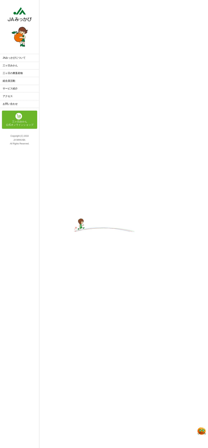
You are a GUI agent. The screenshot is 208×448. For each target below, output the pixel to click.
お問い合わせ (10, 103)
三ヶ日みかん (10, 65)
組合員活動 (9, 80)
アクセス (8, 96)
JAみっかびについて (14, 57)
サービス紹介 (10, 88)
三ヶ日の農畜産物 (13, 73)
